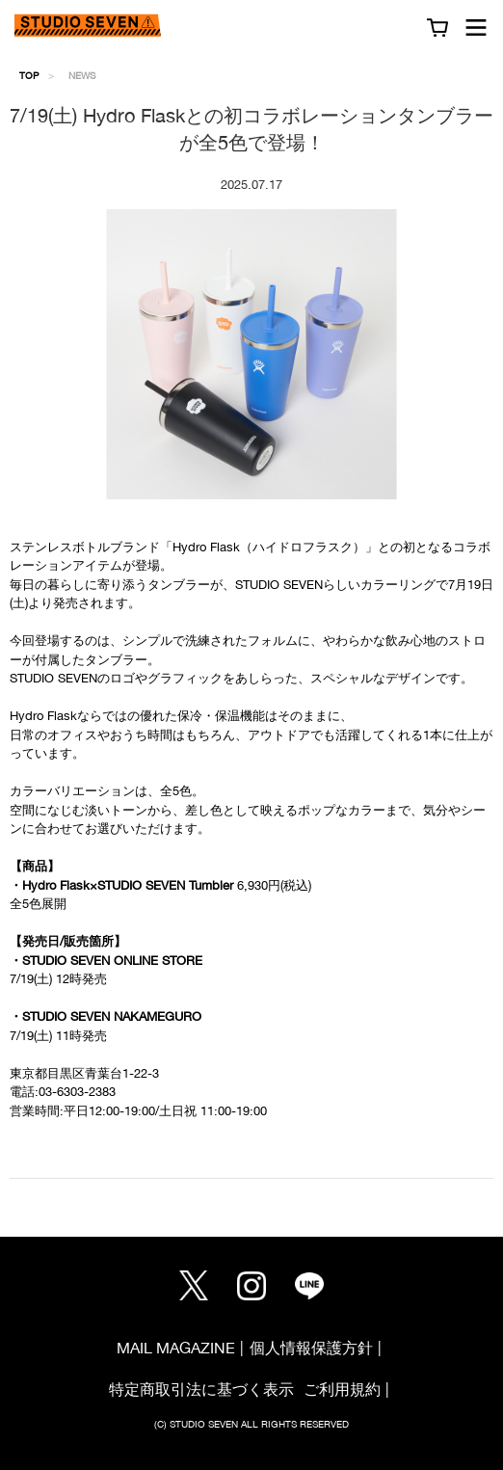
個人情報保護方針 (311, 1347)
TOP (29, 75)
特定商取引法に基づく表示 (201, 1388)
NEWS (81, 75)
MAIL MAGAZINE (176, 1347)
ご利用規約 (342, 1388)
